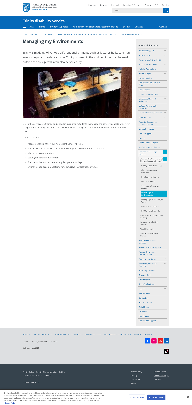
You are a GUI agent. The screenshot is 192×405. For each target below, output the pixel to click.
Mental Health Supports (148, 142)
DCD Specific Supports (150, 211)
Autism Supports (145, 73)
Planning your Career (147, 259)
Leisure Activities (148, 181)
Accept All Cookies (156, 399)
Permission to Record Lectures (147, 241)
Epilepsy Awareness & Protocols (148, 107)
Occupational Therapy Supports (57, 34)
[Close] (188, 399)
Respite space (144, 279)
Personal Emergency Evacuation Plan (147, 253)
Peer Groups (144, 316)
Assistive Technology (147, 69)
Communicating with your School (149, 83)
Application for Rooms (148, 64)
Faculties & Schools (132, 5)
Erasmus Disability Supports (150, 113)
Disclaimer (135, 379)
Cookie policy (160, 371)
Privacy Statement (40, 341)
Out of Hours (144, 307)
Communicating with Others (150, 187)
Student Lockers (145, 302)
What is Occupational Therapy (149, 234)
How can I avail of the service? (149, 223)
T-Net (133, 383)
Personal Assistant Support (150, 247)
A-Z (156, 5)
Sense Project (144, 293)
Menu (28, 26)
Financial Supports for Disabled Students (148, 123)
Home (42, 26)
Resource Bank (145, 275)
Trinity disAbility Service (44, 21)
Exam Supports (145, 117)
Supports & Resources (31, 34)
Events (126, 26)
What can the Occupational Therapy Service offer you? (96, 34)
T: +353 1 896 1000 (31, 382)
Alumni (148, 5)
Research (115, 5)
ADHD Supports (145, 55)
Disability (26, 334)
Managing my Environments (131, 34)
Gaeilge (165, 5)
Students (92, 5)
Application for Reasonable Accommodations (95, 26)
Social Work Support (147, 320)
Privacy (134, 375)
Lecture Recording (146, 129)
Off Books (143, 311)
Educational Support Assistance (147, 100)
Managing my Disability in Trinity (152, 200)
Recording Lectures (147, 270)
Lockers (142, 138)
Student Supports (59, 26)
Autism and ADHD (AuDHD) (150, 60)
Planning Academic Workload (149, 171)
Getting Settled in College (152, 165)
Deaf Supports (144, 89)
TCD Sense (143, 288)
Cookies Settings (161, 375)
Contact (139, 26)
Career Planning (145, 78)
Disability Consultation (148, 94)
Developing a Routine (150, 177)
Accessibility (136, 371)
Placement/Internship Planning (148, 264)
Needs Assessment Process (149, 147)
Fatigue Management (150, 206)
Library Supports (146, 133)
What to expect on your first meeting (151, 216)
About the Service (147, 229)
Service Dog (143, 298)
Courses (103, 5)
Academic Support (146, 50)
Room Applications (146, 284)
